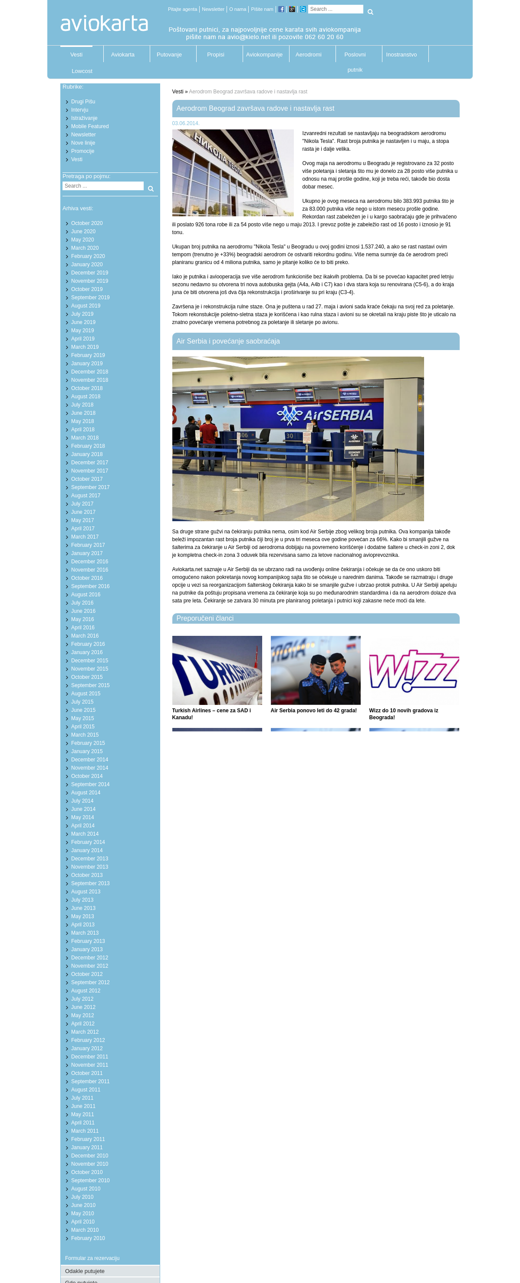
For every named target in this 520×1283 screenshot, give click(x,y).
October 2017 (87, 479)
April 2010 (83, 1222)
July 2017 (82, 504)
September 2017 (90, 487)
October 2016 (87, 578)
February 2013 (88, 941)
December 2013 (89, 859)
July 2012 (82, 999)
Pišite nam (262, 9)
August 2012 (85, 991)
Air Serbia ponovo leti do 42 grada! (314, 711)
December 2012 (89, 958)
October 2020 (87, 223)
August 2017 (85, 496)
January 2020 (87, 264)
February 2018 (88, 446)
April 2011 (83, 1123)
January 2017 (87, 553)
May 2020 (82, 240)
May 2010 (82, 1213)
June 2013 (83, 908)
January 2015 (87, 751)
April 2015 (83, 727)
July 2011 (82, 1098)
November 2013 (89, 867)
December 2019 (89, 273)
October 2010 (87, 1172)
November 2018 (89, 380)
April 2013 (83, 925)
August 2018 (85, 396)
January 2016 (87, 652)
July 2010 (82, 1197)
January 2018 (87, 454)
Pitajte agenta (182, 9)
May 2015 (82, 718)
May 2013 (82, 916)
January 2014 (87, 850)
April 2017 (83, 529)
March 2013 (85, 933)
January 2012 (87, 1048)
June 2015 (83, 710)
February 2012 (88, 1040)
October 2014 (87, 776)
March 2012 (85, 1032)
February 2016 (88, 644)
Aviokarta (123, 54)
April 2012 (83, 1024)
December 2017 (89, 463)
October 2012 (87, 974)
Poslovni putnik (354, 56)
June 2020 (83, 231)
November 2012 (89, 966)
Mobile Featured (90, 126)
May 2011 (82, 1114)
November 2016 (89, 570)
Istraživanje (84, 118)
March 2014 (85, 834)
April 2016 (83, 628)
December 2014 (89, 760)
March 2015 (85, 735)
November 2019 (89, 281)
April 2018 (83, 430)
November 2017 (89, 471)
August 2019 (85, 306)
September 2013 (90, 883)
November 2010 (89, 1164)
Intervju (79, 110)
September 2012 (90, 982)
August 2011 (85, 1090)
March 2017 (85, 537)
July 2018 (82, 405)
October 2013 (87, 875)
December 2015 (89, 661)
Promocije (82, 151)
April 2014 (83, 826)
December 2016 (89, 562)
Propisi (215, 54)
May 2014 (82, 817)
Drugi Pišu (83, 102)
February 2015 (88, 743)
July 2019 (82, 314)
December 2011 (89, 1057)
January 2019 (87, 363)
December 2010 (89, 1156)
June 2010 (83, 1205)
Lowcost (82, 71)
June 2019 (83, 322)
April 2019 (83, 339)
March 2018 (85, 438)
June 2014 (83, 809)
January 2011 (87, 1147)
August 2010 (85, 1189)
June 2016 (83, 611)
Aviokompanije (262, 54)
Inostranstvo (401, 54)
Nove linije (83, 143)
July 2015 (82, 702)
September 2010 (90, 1180)
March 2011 (85, 1131)
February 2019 (88, 355)
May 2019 (82, 330)
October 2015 (87, 677)
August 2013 (85, 892)
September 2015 (90, 685)
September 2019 (90, 297)
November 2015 (89, 669)
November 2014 (89, 768)
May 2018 (82, 421)
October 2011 (87, 1073)
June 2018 (83, 413)
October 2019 (87, 289)
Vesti (76, 54)
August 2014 (85, 793)
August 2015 (85, 694)
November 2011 (89, 1065)
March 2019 (85, 347)
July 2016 (82, 603)
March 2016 (85, 636)
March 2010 (85, 1230)
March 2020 (85, 248)
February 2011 (88, 1139)
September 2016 (90, 586)
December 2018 (89, 372)
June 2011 (83, 1106)
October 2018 (87, 388)
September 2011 (90, 1081)
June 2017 (83, 512)
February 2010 (88, 1238)
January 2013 (87, 949)
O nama (237, 9)
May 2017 (82, 520)
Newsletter (213, 9)
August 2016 (85, 595)
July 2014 (82, 801)
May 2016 (82, 619)
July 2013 (82, 900)
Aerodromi (309, 54)
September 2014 (90, 784)
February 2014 (88, 842)
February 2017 (88, 545)
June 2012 (83, 1007)
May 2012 (82, 1015)
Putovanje (169, 54)
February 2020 (88, 256)
